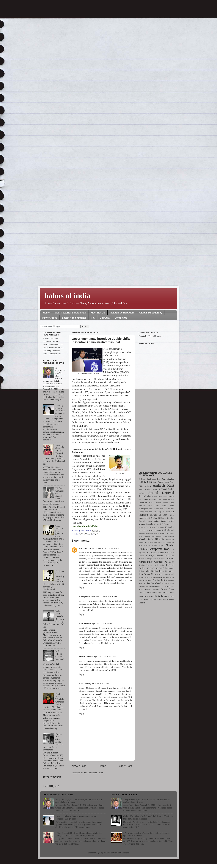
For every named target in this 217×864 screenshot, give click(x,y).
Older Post (125, 765)
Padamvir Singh (145, 559)
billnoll (107, 852)
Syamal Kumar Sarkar (148, 592)
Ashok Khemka (149, 499)
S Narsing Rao (156, 577)
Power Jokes (49, 317)
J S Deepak (150, 527)
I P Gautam (165, 524)
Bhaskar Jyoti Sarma (149, 506)
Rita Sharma (164, 574)
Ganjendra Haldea (145, 521)
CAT (81, 534)
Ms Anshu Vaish (164, 542)
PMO (95, 534)
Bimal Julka (168, 506)
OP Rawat (151, 552)
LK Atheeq (160, 533)
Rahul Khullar (151, 571)
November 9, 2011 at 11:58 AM (106, 548)
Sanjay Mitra (160, 580)
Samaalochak (85, 548)
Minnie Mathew (168, 536)
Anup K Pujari (160, 489)
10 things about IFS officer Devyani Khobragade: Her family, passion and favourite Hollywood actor (78, 834)
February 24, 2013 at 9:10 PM (104, 596)
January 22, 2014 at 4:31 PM (96, 683)
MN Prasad (157, 536)
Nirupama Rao (159, 549)
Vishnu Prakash (162, 600)
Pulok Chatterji (155, 561)
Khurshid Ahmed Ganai (147, 533)
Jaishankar (143, 530)
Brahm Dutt (158, 509)
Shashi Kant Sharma (147, 586)
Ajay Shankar (168, 479)
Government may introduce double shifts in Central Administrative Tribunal (101, 340)
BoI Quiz (105, 317)
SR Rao (166, 577)
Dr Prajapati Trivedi (156, 513)
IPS (93, 317)
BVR (151, 502)
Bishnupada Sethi (146, 509)
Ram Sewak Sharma (148, 574)
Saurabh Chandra (155, 583)
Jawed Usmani (155, 530)
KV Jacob (88, 534)
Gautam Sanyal (160, 521)
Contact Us (121, 317)
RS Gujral (160, 568)
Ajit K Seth (145, 481)
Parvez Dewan (159, 559)
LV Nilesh (170, 533)
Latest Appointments (74, 317)
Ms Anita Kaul (151, 542)
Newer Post (79, 765)
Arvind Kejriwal (161, 493)
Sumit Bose (167, 589)
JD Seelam (169, 527)
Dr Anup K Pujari (162, 512)
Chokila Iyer (169, 509)
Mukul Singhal (158, 545)
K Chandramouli (168, 530)
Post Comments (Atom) (93, 772)
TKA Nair (160, 596)
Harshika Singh (152, 524)
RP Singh (151, 568)
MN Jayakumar (145, 536)
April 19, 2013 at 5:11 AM (105, 656)
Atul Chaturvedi (163, 499)
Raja (81, 683)
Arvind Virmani (162, 496)
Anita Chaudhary (145, 489)
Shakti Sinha (169, 583)
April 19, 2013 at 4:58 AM (103, 623)
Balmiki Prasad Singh (164, 503)
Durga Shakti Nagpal (148, 518)
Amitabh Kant (163, 485)
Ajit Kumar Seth (161, 482)
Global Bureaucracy (150, 312)
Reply (81, 587)
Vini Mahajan (150, 599)
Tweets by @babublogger (150, 336)
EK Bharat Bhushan (166, 518)
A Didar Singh (145, 479)
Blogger (125, 852)
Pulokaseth (169, 562)
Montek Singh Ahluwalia (151, 539)
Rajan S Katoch (166, 571)
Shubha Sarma (160, 586)
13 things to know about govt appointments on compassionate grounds (75, 817)
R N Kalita (159, 565)
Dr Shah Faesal (166, 515)
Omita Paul (164, 552)
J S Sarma (160, 527)
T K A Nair (147, 596)
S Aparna (146, 577)
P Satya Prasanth (154, 555)
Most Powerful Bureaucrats (70, 312)
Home (46, 312)
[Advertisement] (156, 406)
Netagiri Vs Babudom (122, 312)
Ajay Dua (156, 479)
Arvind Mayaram (148, 496)
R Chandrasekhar (146, 565)
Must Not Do (98, 312)
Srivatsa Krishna (152, 589)
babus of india (67, 295)
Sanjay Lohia (147, 580)
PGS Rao (169, 556)
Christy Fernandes (146, 512)
